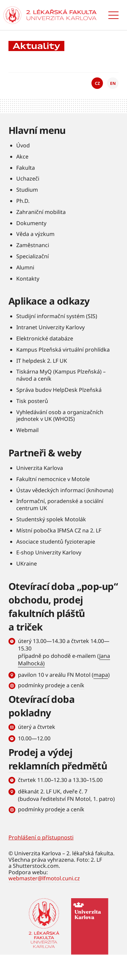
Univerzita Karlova (39, 468)
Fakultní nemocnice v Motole (53, 479)
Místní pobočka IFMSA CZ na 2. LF (58, 530)
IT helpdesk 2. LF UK (41, 360)
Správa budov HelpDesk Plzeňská (59, 389)
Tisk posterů (32, 401)
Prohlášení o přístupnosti (40, 837)
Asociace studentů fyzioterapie (55, 541)
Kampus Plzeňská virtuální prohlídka (63, 349)
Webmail (27, 430)
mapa (100, 674)
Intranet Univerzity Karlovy (50, 327)
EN (113, 83)
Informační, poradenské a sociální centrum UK (59, 504)
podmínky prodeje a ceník (51, 685)
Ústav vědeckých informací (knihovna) (64, 490)
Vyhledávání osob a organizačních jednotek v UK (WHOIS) (59, 415)
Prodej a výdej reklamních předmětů (57, 759)
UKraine (26, 563)
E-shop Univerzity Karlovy (48, 552)
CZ (97, 83)
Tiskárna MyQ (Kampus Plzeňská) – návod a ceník (61, 375)
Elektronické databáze (44, 338)
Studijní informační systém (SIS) (56, 316)
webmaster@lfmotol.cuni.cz (44, 878)
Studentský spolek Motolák (51, 519)
